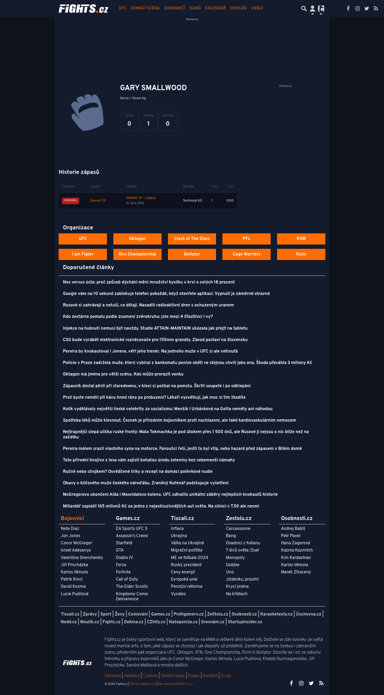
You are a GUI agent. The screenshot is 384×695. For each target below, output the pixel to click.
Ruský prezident (186, 565)
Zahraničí (174, 8)
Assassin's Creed (132, 536)
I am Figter (83, 254)
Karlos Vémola (74, 572)
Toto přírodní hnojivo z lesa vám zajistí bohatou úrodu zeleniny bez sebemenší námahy (149, 460)
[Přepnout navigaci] (312, 8)
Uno (230, 572)
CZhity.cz (156, 622)
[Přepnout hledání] (304, 8)
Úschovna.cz (308, 614)
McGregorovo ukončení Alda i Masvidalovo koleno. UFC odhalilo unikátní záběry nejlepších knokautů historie (170, 494)
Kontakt (210, 676)
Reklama (113, 676)
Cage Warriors (247, 254)
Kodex (194, 676)
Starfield (124, 543)
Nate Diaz (70, 529)
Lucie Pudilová (75, 594)
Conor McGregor (76, 543)
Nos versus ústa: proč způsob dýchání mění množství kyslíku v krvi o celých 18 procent (149, 282)
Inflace (177, 529)
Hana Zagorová (295, 543)
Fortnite (123, 572)
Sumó (195, 8)
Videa (257, 8)
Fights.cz (112, 622)
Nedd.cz (69, 622)
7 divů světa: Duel (242, 550)
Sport (105, 614)
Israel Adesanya (76, 550)
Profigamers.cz (189, 614)
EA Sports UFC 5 (131, 529)
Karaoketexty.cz (276, 614)
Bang (231, 536)
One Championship (137, 254)
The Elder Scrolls (132, 586)
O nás (226, 676)
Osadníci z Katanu (243, 543)
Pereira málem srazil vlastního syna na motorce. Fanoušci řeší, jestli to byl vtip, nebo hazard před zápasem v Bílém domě (182, 449)
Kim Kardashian (296, 558)
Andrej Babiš (293, 529)
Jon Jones (70, 536)
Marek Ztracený (296, 572)
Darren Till (98, 201)
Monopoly (235, 558)
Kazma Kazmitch (297, 550)
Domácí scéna (145, 8)
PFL (247, 239)
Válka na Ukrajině (187, 543)
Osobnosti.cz (244, 614)
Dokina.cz (133, 622)
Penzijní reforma (186, 586)
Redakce (131, 676)
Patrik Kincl (72, 579)
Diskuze (238, 8)
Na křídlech (236, 594)
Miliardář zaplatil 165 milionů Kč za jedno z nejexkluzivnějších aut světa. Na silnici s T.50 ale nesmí (161, 506)
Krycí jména (237, 586)
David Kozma (73, 586)
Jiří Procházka (74, 565)
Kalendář (215, 8)
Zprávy (90, 614)
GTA (119, 550)
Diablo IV (124, 558)
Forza (121, 565)
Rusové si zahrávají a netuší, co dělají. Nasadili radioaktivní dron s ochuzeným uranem (148, 305)
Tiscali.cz (70, 614)
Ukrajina (179, 536)
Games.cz (160, 614)
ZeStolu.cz (217, 614)
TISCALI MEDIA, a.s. (142, 684)
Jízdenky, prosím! (242, 579)
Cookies (150, 676)
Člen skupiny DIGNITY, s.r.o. (175, 684)
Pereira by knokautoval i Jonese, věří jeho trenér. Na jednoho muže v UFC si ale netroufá (150, 351)
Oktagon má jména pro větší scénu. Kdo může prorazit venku (123, 374)
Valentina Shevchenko (82, 558)
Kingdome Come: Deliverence (132, 597)
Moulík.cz (89, 622)
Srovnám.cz (213, 622)
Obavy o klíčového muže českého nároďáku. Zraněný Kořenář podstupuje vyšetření (146, 483)
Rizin (301, 254)
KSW (301, 239)
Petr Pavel (291, 536)
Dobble (232, 565)
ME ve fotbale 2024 (189, 558)
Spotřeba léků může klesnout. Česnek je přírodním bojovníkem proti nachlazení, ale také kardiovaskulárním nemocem (179, 420)
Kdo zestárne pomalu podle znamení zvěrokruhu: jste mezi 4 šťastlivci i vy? (138, 316)
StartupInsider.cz (245, 622)
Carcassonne (238, 529)
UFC (122, 8)
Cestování (137, 614)
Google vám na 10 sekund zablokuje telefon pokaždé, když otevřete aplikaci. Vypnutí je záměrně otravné (166, 294)
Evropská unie (184, 579)
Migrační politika (186, 550)
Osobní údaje (173, 676)
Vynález (178, 594)
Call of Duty (127, 579)
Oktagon (137, 239)
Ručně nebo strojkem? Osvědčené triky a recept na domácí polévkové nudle (138, 471)
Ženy (120, 614)
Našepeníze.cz (183, 622)
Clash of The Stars (192, 239)
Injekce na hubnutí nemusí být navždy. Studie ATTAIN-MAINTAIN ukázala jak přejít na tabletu (155, 328)
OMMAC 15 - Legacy (141, 198)
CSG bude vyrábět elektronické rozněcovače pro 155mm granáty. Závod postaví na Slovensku (155, 340)
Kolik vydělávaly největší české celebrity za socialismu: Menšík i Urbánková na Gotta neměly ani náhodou (168, 409)
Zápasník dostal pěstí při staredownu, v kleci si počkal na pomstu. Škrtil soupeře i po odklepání (157, 386)
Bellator (192, 254)
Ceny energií (183, 572)
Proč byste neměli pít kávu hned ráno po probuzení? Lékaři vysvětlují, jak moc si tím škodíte (154, 397)
